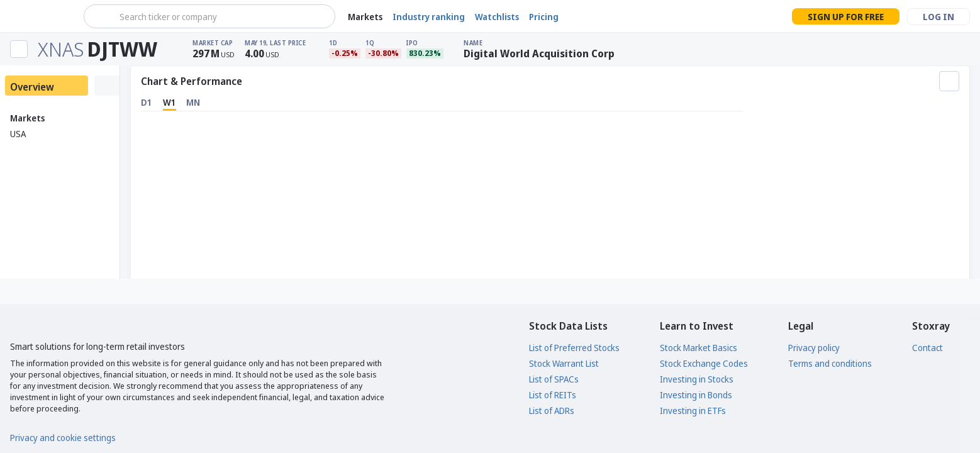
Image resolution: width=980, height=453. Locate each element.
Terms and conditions (830, 363)
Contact (927, 348)
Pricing (544, 17)
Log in (938, 17)
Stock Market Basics (698, 348)
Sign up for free (846, 17)
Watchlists (497, 17)
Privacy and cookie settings (63, 438)
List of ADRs (551, 411)
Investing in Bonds (696, 395)
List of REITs (552, 395)
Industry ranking (429, 17)
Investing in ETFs (693, 411)
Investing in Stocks (696, 379)
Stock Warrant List (564, 363)
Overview (32, 87)
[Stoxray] (40, 16)
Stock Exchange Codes (704, 363)
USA (18, 134)
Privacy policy (814, 348)
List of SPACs (554, 379)
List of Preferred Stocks (574, 348)
